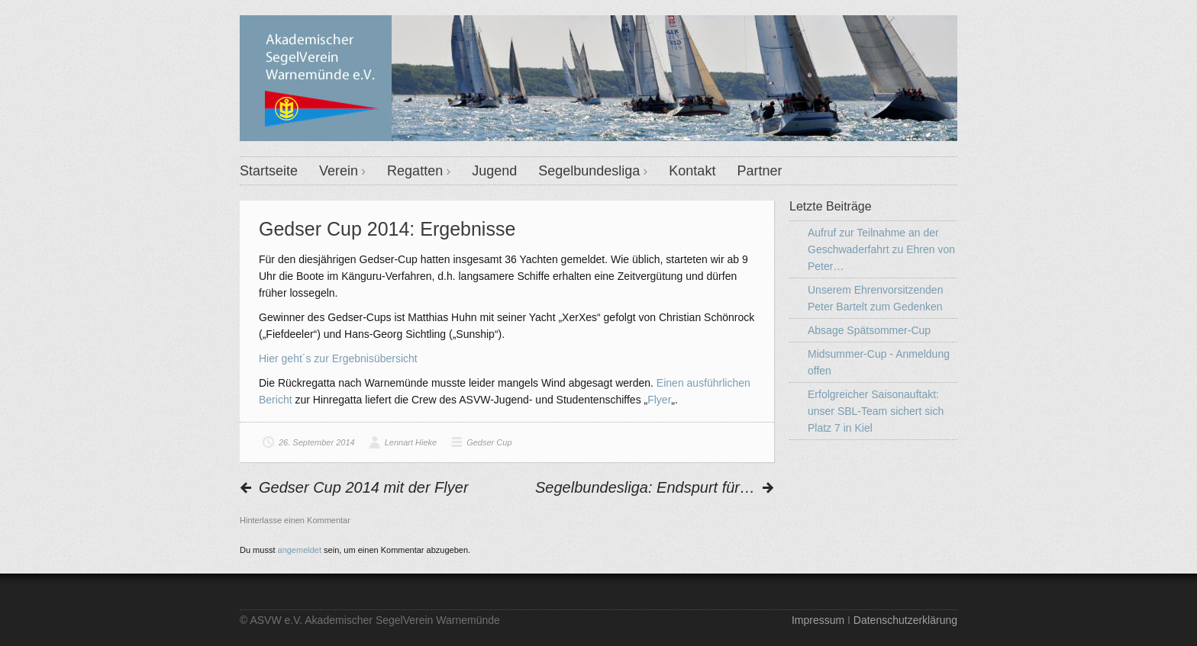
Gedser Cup (488, 442)
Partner (759, 170)
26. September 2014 (317, 442)
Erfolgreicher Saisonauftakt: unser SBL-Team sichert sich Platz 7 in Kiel (876, 411)
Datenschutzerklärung (905, 620)
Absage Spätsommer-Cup (869, 330)
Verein (338, 170)
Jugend (494, 170)
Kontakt (692, 170)
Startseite (269, 170)
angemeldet (300, 549)
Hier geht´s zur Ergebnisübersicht (338, 358)
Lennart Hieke (411, 442)
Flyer (659, 400)
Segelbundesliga (589, 170)
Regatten (415, 170)
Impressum (818, 620)
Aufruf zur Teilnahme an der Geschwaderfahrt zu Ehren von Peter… (881, 249)
